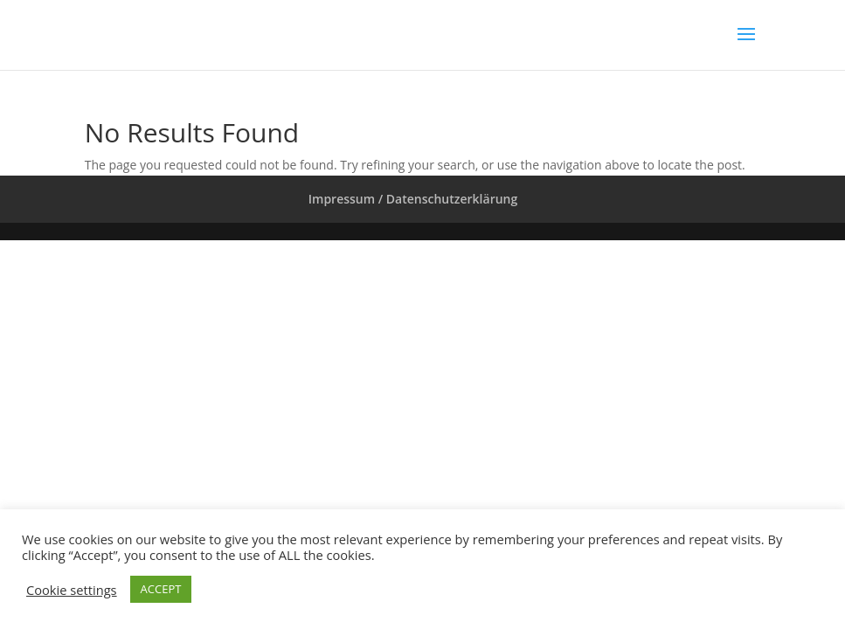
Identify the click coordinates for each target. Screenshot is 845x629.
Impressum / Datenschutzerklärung (412, 198)
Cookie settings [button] (71, 590)
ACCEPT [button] (161, 589)
